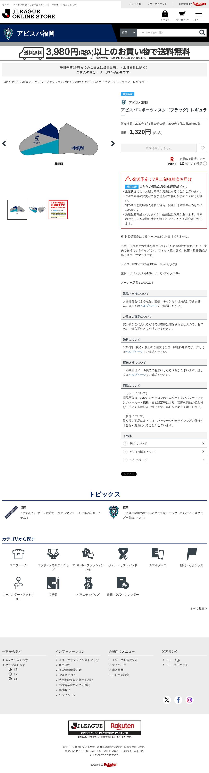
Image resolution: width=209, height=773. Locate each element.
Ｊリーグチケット (157, 3)
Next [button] (113, 143)
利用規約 (64, 665)
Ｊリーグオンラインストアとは (79, 660)
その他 (76, 81)
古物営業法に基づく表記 (74, 685)
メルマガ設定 (120, 675)
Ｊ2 (15, 674)
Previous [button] (4, 143)
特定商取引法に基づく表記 (76, 680)
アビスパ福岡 (19, 81)
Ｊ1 (15, 669)
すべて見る (197, 608)
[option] (58, 143)
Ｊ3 (15, 678)
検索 (203, 33)
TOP (5, 81)
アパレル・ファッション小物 (50, 81)
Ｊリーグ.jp (135, 3)
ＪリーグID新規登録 (125, 660)
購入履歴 (117, 669)
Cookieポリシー (69, 675)
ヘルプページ (148, 305)
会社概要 (64, 690)
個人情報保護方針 (70, 669)
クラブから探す (15, 665)
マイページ (119, 665)
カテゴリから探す (16, 660)
